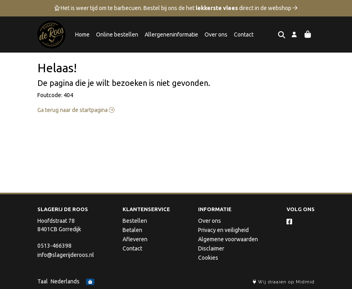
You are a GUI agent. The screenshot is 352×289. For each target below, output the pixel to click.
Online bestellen (117, 34)
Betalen (132, 230)
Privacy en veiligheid (223, 230)
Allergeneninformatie (171, 34)
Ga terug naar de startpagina (76, 110)
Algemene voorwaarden (228, 239)
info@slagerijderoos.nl (65, 255)
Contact (244, 34)
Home (82, 34)
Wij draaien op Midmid (284, 282)
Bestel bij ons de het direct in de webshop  (220, 8)
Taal (42, 281)
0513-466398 (54, 245)
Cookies (208, 257)
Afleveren (135, 239)
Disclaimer (211, 248)
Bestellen (135, 221)
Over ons (216, 34)
